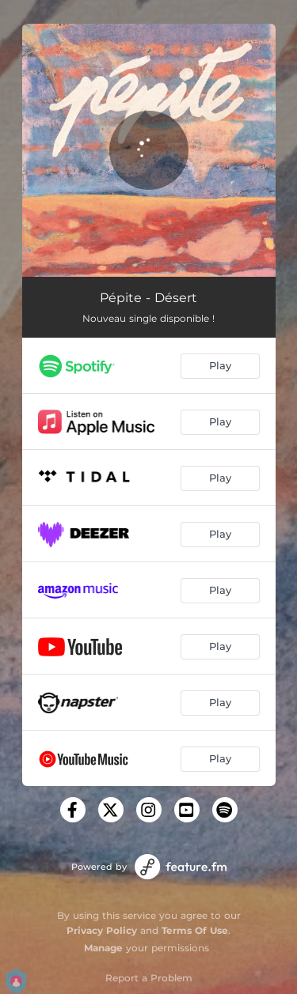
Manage (103, 948)
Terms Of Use (195, 930)
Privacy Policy (102, 930)
